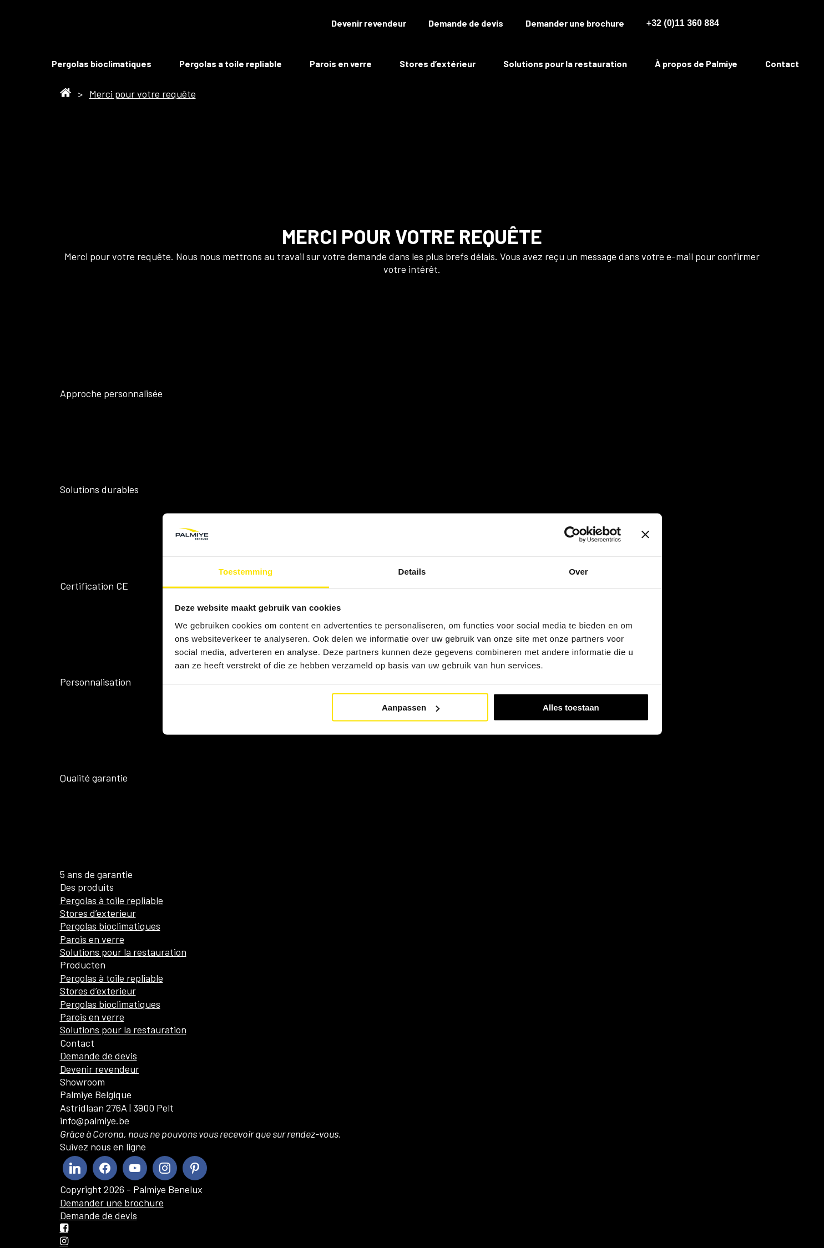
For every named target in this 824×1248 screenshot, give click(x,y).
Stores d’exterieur (98, 913)
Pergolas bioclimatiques (101, 63)
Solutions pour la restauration (565, 63)
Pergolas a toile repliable (230, 63)
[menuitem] (748, 23)
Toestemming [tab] (246, 571)
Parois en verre (341, 63)
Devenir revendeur (368, 23)
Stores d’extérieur (438, 63)
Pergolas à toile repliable (111, 900)
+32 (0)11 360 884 (682, 23)
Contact (782, 63)
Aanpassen (410, 707)
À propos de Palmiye (696, 63)
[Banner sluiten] (645, 535)
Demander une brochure (574, 23)
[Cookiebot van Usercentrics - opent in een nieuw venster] (572, 534)
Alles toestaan (571, 707)
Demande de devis (465, 23)
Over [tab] (578, 571)
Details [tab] (412, 571)
